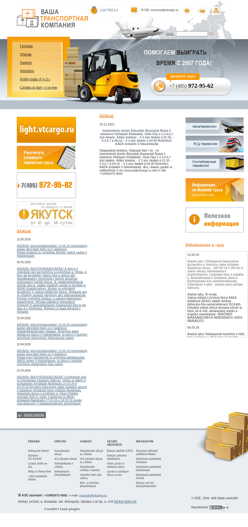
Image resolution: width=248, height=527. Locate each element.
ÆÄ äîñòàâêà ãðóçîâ (65, 458)
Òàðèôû (26, 63)
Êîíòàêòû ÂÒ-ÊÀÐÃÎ (35, 457)
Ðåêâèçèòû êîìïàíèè (38, 450)
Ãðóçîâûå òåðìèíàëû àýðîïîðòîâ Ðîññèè (147, 452)
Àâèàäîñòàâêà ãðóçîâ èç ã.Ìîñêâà (91, 452)
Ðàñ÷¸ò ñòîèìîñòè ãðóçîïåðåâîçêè (89, 484)
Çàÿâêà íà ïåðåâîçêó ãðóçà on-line (118, 473)
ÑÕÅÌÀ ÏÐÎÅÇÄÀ (125, 501)
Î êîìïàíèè (26, 46)
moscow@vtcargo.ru (93, 495)
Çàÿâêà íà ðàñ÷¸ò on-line (38, 88)
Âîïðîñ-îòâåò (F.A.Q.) (35, 79)
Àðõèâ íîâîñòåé (34, 414)
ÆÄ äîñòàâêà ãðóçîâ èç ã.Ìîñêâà (91, 460)
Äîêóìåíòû (27, 71)
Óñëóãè (26, 55)
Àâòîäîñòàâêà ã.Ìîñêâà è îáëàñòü (90, 468)
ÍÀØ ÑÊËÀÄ (109, 10)
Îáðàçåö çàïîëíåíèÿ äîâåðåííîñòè (117, 457)
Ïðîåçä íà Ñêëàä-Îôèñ (39, 471)
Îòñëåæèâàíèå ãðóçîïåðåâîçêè (62, 473)
